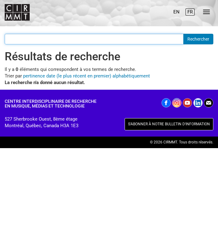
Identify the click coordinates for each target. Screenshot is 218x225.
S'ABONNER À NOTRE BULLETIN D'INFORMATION (169, 124)
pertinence (34, 76)
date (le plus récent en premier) (78, 76)
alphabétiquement (131, 76)
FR (190, 12)
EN (176, 12)
